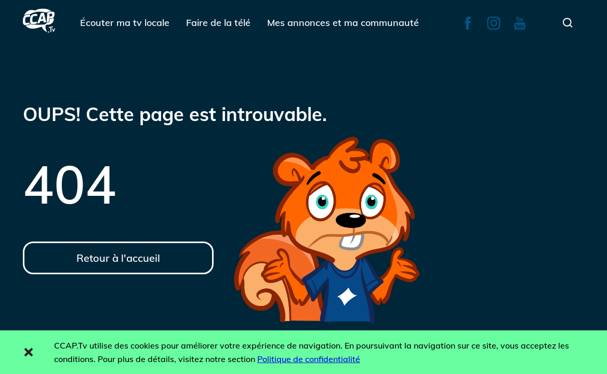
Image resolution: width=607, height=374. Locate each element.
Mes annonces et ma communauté (343, 23)
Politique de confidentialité (308, 359)
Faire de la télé (218, 23)
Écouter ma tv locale (124, 23)
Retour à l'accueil (118, 257)
